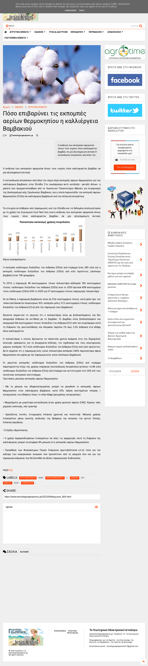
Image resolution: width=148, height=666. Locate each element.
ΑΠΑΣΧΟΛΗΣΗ (115, 32)
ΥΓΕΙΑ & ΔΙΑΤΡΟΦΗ (58, 32)
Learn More (70, 10)
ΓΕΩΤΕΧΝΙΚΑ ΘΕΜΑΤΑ (16, 38)
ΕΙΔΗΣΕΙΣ (40, 32)
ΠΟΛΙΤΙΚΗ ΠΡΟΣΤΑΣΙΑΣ (72, 632)
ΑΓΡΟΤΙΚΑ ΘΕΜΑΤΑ (37, 107)
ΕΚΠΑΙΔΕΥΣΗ (78, 32)
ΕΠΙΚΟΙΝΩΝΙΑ (60, 631)
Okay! (81, 10)
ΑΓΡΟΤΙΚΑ (20, 32)
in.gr (10, 470)
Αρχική (6, 107)
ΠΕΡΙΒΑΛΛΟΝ (96, 32)
